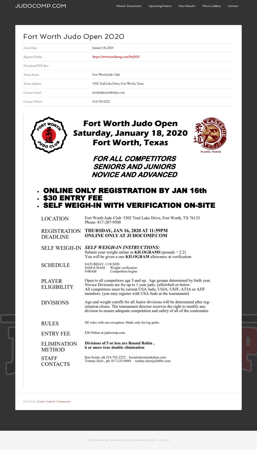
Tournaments (63, 401)
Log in (164, 440)
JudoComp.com (40, 6)
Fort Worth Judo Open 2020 (74, 36)
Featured (50, 401)
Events (40, 401)
